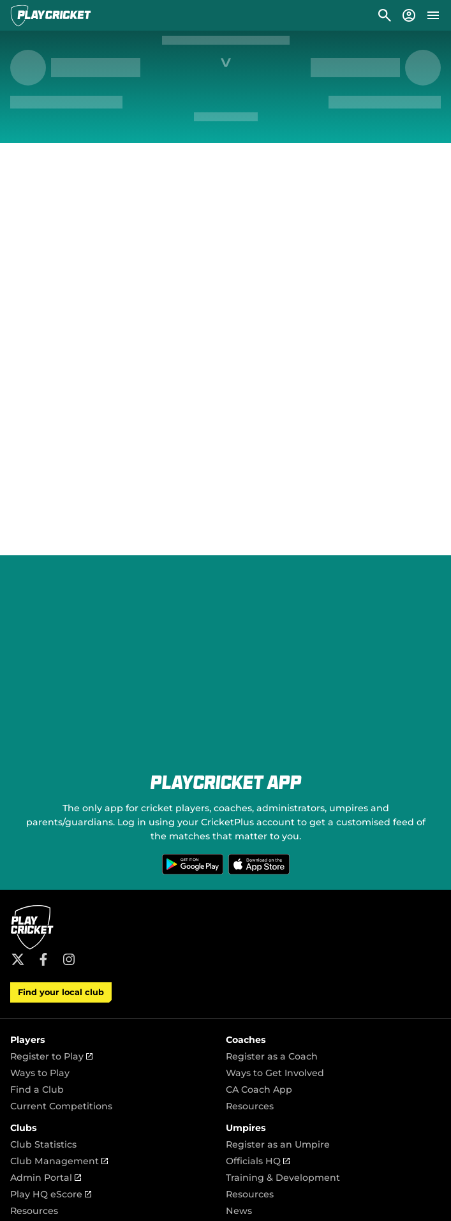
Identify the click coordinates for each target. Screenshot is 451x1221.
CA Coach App (259, 1089)
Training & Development (283, 1177)
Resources (250, 1106)
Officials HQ (258, 1161)
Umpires (246, 1128)
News (239, 1211)
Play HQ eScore (50, 1194)
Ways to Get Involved (275, 1073)
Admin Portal (45, 1177)
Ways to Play (40, 1073)
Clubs (23, 1128)
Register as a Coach (272, 1056)
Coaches (246, 1039)
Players (27, 1039)
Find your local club (61, 992)
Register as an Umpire (278, 1144)
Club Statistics (43, 1144)
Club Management (59, 1161)
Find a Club (37, 1089)
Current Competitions (61, 1106)
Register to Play (51, 1056)
